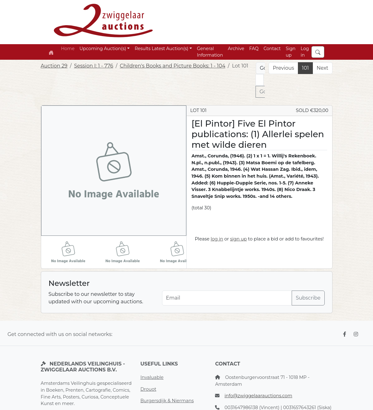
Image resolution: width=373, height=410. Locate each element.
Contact (272, 48)
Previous (283, 68)
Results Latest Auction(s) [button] (161, 48)
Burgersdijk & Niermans (167, 400)
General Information (210, 52)
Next (322, 68)
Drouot (148, 389)
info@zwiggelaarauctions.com (258, 395)
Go (263, 92)
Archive (236, 48)
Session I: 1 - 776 (93, 66)
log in (217, 239)
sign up (238, 239)
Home (67, 48)
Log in (305, 52)
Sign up (290, 52)
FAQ (254, 48)
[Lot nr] (260, 80)
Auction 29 (54, 66)
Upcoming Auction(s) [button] (102, 48)
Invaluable (151, 377)
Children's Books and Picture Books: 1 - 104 (173, 66)
